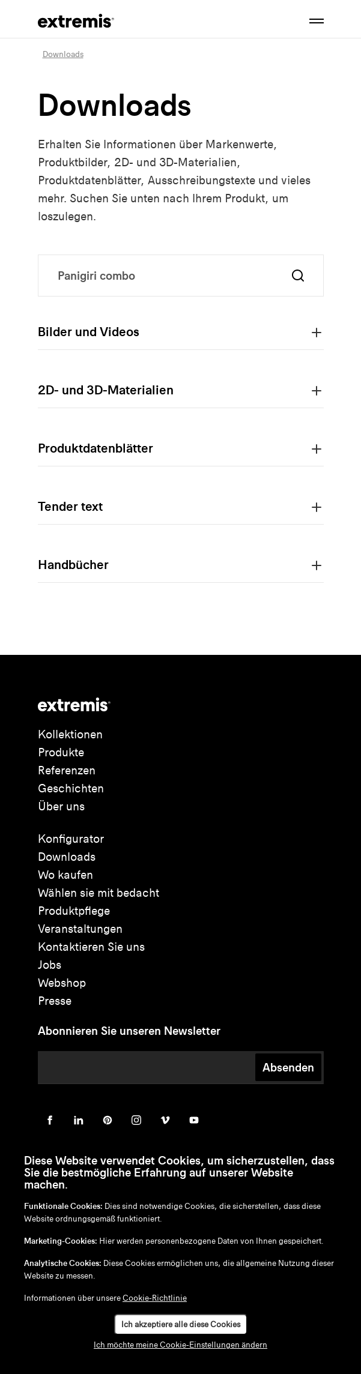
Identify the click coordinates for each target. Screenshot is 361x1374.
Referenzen (67, 770)
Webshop (62, 983)
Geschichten (71, 788)
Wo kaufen (65, 875)
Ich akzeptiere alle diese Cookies (180, 1324)
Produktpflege (74, 911)
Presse (54, 1001)
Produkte (61, 752)
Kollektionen (70, 734)
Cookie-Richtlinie (155, 1298)
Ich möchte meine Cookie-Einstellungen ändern (180, 1345)
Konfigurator (71, 839)
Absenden (288, 1067)
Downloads (67, 857)
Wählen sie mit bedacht (98, 893)
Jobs (49, 965)
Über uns (61, 806)
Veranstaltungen (80, 929)
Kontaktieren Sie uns (91, 947)
